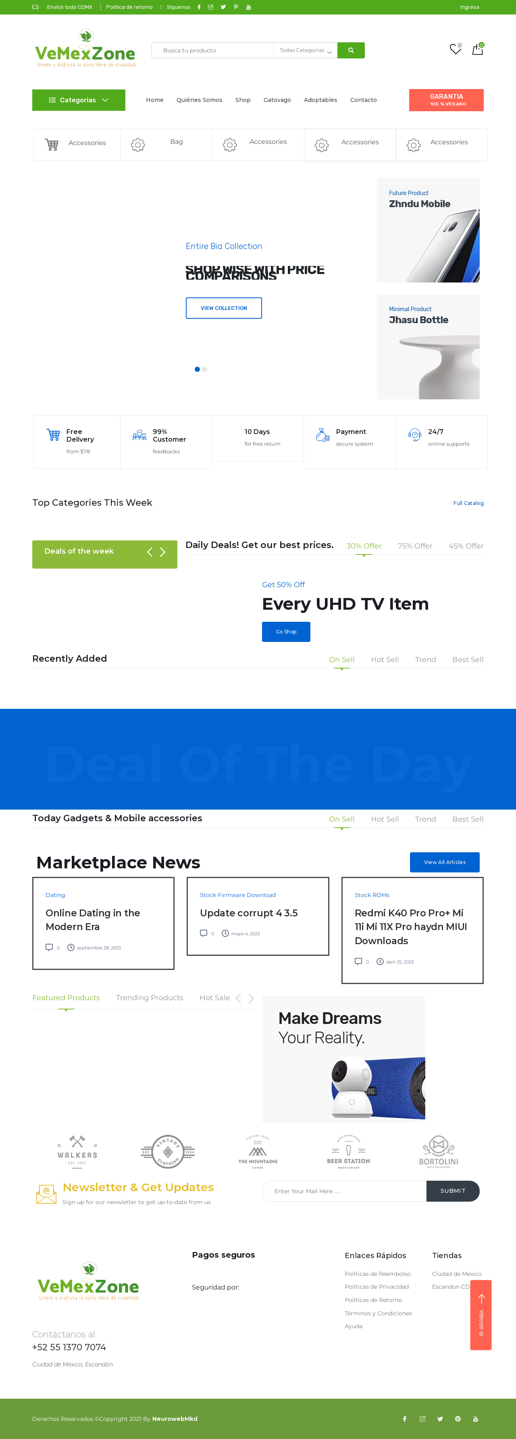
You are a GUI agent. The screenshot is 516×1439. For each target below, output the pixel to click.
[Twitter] (440, 1419)
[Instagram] (422, 1419)
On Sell (342, 660)
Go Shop (286, 632)
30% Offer (364, 546)
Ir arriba (481, 1315)
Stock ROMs (372, 895)
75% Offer (415, 546)
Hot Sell (385, 660)
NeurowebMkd (175, 1418)
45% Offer (466, 546)
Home (155, 100)
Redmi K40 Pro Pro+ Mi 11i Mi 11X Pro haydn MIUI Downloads (411, 927)
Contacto (363, 100)
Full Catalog (469, 503)
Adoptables (320, 100)
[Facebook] (405, 1419)
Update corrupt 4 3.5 (249, 913)
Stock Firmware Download (238, 895)
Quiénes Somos (200, 100)
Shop (243, 100)
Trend (425, 660)
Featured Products (66, 998)
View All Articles (445, 862)
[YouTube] (476, 1419)
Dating (55, 895)
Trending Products (149, 998)
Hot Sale (215, 998)
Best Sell (468, 660)
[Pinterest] (458, 1419)
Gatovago (277, 100)
